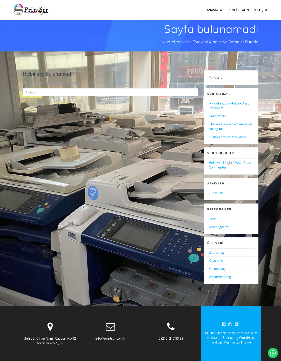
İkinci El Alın (238, 10)
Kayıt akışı (216, 260)
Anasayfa (214, 10)
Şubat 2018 (217, 193)
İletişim (260, 10)
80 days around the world (227, 137)
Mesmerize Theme (237, 342)
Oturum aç (216, 252)
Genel (213, 219)
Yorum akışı (217, 269)
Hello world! (217, 116)
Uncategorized (219, 227)
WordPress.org (220, 277)
